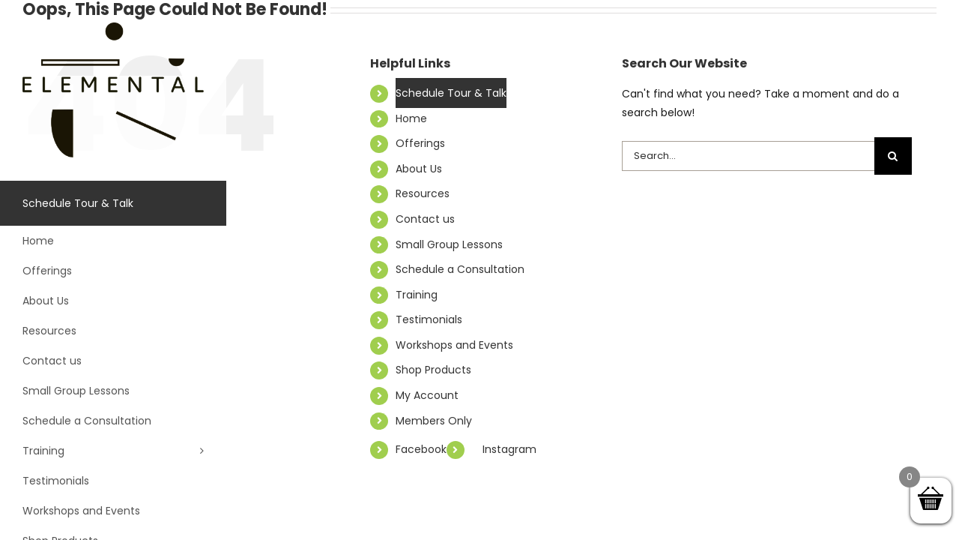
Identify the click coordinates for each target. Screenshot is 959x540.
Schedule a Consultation (460, 269)
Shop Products (433, 369)
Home (411, 118)
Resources (423, 193)
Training (417, 294)
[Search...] (748, 156)
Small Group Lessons (449, 244)
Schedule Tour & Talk (451, 93)
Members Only (434, 420)
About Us (419, 168)
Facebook (421, 449)
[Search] (893, 156)
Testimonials (429, 319)
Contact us (425, 219)
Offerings (420, 143)
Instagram (509, 449)
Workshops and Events (454, 345)
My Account (427, 395)
